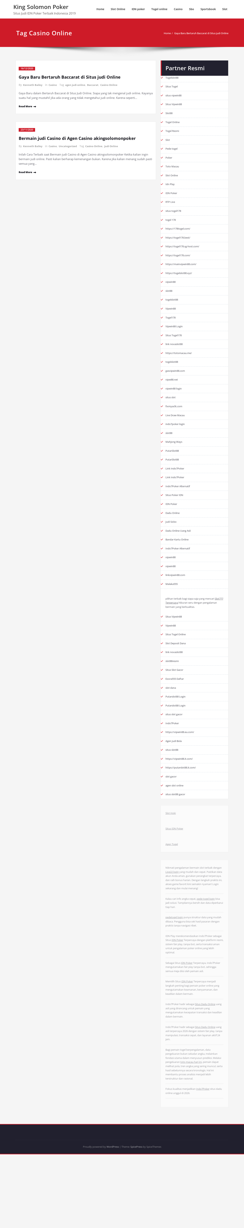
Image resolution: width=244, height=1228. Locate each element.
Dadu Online (173, 533)
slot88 (169, 299)
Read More (27, 106)
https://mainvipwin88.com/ (183, 271)
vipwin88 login (175, 402)
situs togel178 (175, 215)
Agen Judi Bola (175, 773)
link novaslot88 (175, 355)
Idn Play (170, 187)
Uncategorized (69, 145)
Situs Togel (172, 84)
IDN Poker (172, 196)
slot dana (171, 717)
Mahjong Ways (175, 458)
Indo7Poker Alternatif (180, 505)
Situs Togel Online (177, 661)
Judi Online (114, 145)
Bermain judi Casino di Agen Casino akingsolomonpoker (82, 137)
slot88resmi (173, 689)
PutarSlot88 (173, 467)
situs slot (171, 411)
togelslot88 (173, 308)
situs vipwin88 (175, 93)
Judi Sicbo (171, 542)
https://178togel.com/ (180, 234)
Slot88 (169, 112)
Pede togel (172, 150)
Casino (178, 9)
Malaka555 (173, 608)
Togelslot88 (173, 75)
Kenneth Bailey (33, 84)
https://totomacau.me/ (181, 365)
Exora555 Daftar (176, 708)
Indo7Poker (173, 754)
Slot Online (118, 9)
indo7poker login (176, 439)
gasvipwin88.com (177, 383)
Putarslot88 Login (177, 726)
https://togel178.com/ (180, 262)
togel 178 (171, 224)
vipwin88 (171, 290)
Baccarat (94, 84)
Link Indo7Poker (176, 486)
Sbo (191, 9)
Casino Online (111, 84)
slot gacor (172, 811)
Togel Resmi (173, 131)
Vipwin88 (171, 318)
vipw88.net (173, 393)
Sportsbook (208, 9)
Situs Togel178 (175, 346)
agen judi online (76, 84)
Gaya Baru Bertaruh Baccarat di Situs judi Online (191, 33)
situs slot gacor (175, 745)
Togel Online (173, 121)
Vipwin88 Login (175, 337)
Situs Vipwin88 (175, 103)
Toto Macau (173, 168)
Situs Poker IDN (175, 514)
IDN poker (138, 9)
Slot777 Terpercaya (178, 627)
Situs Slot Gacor (176, 698)
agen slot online (176, 820)
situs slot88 (173, 783)
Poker (169, 159)
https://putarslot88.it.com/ (183, 801)
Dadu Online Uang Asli (180, 552)
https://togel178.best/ (180, 243)
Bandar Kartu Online (179, 561)
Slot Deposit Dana (177, 670)
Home (100, 9)
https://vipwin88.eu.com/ (182, 764)
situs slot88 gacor (177, 829)
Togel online (159, 9)
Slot (224, 9)
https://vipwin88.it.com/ (181, 792)
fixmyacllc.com (175, 421)
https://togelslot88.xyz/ (181, 280)
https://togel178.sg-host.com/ (185, 252)
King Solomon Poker (40, 7)
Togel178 (171, 327)
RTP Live (171, 206)
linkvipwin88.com (177, 598)
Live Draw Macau (177, 430)
